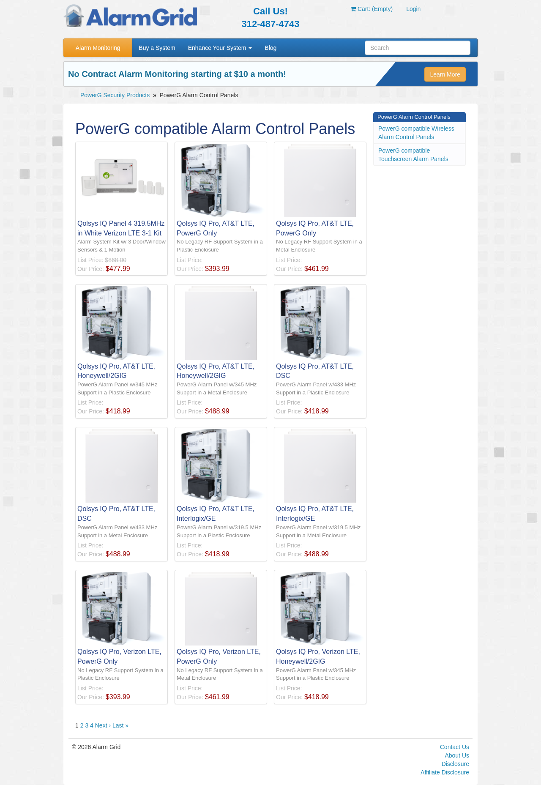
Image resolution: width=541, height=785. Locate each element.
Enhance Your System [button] (220, 47)
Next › (103, 725)
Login (413, 8)
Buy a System (157, 47)
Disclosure (455, 763)
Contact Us (454, 747)
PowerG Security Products (115, 95)
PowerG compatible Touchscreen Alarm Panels (413, 154)
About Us (457, 755)
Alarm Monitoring (98, 47)
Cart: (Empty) (371, 8)
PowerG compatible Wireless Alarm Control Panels (416, 132)
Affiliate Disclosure (445, 772)
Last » (120, 725)
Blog (270, 47)
